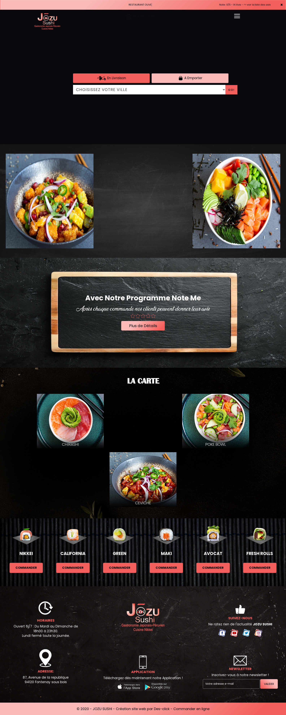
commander (26, 567)
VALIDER (269, 684)
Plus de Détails (143, 325)
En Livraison (111, 78)
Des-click (162, 708)
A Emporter (190, 78)
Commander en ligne (191, 708)
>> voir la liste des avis (257, 4)
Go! (231, 90)
